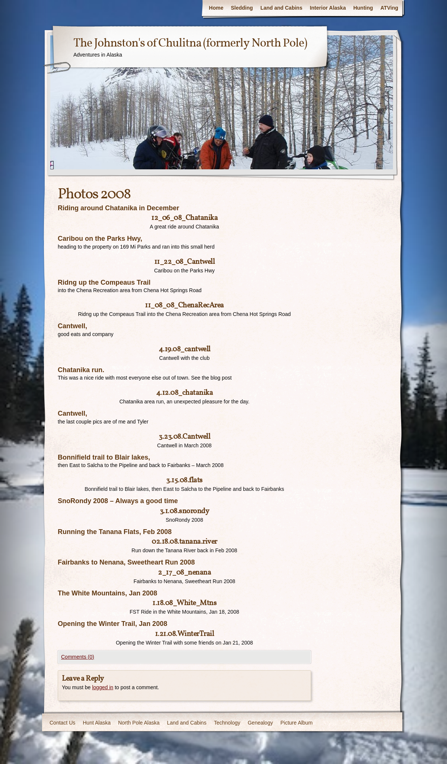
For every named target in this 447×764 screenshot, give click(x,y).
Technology (227, 723)
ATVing (389, 8)
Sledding (242, 8)
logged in (102, 687)
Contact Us (62, 723)
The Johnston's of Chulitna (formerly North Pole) (190, 43)
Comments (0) (77, 657)
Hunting (363, 8)
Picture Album (296, 723)
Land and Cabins (281, 8)
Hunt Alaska (97, 723)
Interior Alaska (328, 8)
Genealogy (260, 723)
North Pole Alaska (138, 723)
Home (216, 8)
